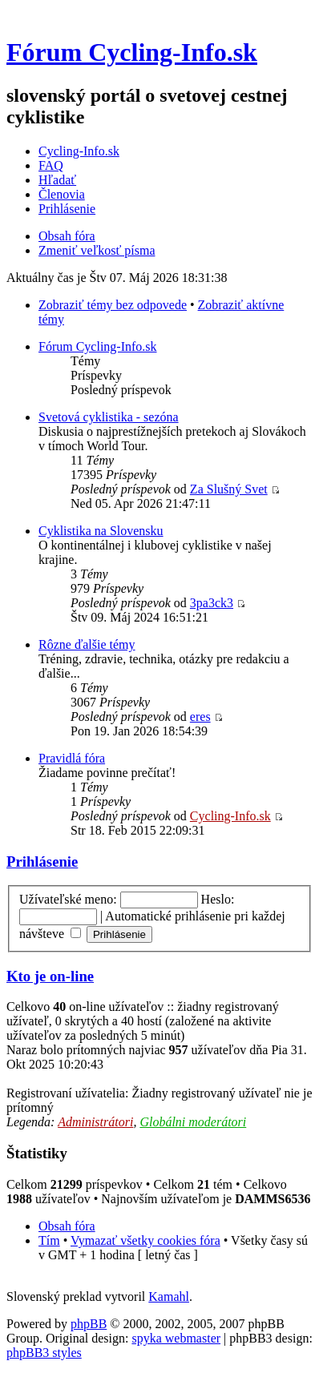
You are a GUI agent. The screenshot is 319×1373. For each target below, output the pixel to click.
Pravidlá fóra (71, 758)
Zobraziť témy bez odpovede (112, 305)
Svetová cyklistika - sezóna (108, 417)
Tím (49, 1240)
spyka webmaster (175, 1338)
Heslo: (218, 899)
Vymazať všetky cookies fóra (145, 1240)
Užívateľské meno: (68, 899)
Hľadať (57, 180)
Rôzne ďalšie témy (86, 644)
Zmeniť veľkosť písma (96, 250)
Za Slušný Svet (229, 489)
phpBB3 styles (44, 1352)
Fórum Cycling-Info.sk (131, 52)
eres (200, 716)
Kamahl (168, 1296)
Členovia (61, 194)
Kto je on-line (50, 976)
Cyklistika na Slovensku (101, 531)
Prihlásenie (66, 208)
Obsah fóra (66, 236)
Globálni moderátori (192, 1122)
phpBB (89, 1324)
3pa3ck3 (211, 603)
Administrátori (95, 1122)
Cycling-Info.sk (78, 151)
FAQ (50, 165)
